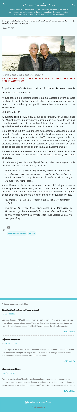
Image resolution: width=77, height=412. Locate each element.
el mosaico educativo (38, 5)
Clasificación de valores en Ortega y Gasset (20, 310)
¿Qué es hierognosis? (11, 339)
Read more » (69, 332)
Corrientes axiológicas (11, 369)
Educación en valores (17, 233)
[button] (73, 21)
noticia (32, 233)
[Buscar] (73, 5)
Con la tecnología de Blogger (38, 402)
